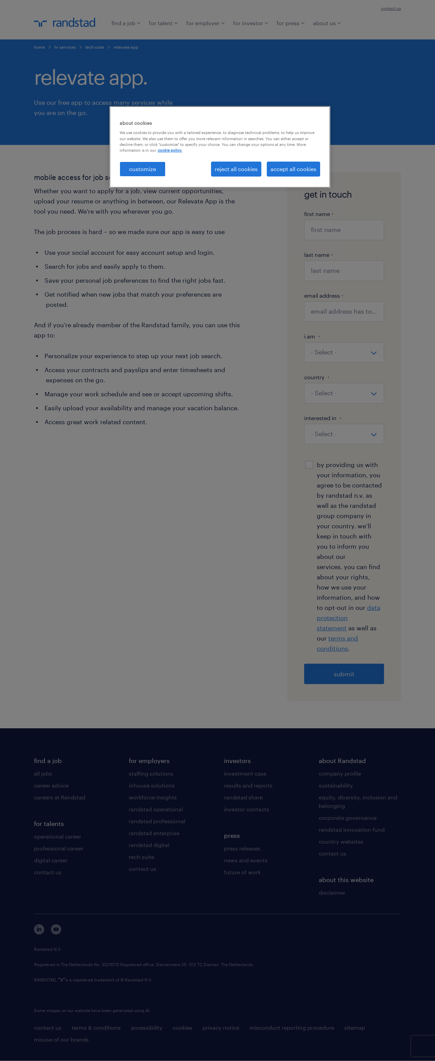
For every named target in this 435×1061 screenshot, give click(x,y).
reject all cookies (236, 169)
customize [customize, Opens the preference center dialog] (142, 169)
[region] (219, 147)
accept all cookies (293, 169)
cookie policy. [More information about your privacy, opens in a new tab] (170, 150)
